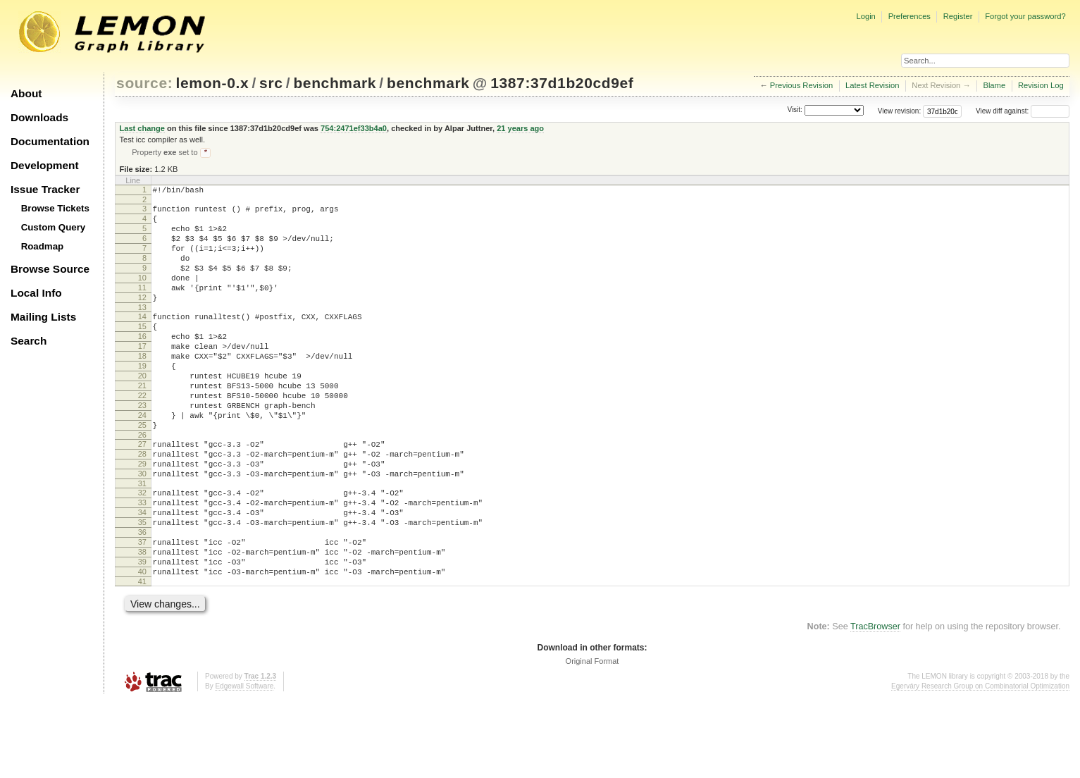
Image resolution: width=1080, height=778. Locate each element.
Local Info (36, 293)
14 (142, 341)
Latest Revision (872, 85)
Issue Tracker (45, 189)
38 (142, 623)
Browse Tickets (55, 208)
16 (142, 365)
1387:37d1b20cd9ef (561, 83)
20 (142, 413)
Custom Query (53, 227)
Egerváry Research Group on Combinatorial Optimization (980, 763)
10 (142, 296)
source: (144, 83)
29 (142, 518)
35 (142, 587)
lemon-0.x (212, 83)
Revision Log (1041, 85)
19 (142, 401)
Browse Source (50, 269)
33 (142, 563)
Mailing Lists (43, 317)
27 (142, 494)
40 (142, 647)
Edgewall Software (244, 763)
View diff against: (1022, 111)
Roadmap (42, 246)
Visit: (794, 110)
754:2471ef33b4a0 (354, 128)
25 (142, 473)
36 (142, 599)
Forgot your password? (1025, 16)
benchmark (334, 83)
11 (142, 308)
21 (142, 425)
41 (142, 659)
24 (142, 461)
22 (142, 437)
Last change (142, 128)
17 (142, 377)
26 (142, 485)
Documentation (50, 141)
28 (142, 506)
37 (142, 611)
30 (142, 530)
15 (142, 353)
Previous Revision (801, 85)
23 (142, 449)
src (271, 83)
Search (28, 341)
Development (45, 165)
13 (142, 332)
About (26, 93)
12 (142, 320)
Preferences (909, 16)
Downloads (39, 117)
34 (142, 575)
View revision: (899, 111)
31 (142, 542)
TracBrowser (875, 704)
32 (142, 551)
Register (958, 16)
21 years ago (520, 128)
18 (142, 389)
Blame (994, 85)
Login (865, 16)
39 (142, 635)
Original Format (592, 738)
